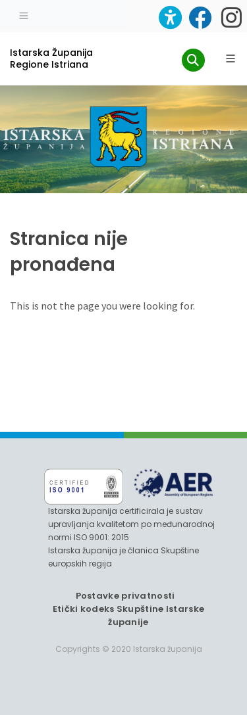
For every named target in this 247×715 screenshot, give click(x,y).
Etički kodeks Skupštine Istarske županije (129, 615)
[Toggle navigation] (24, 14)
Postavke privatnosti (125, 595)
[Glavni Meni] (230, 58)
